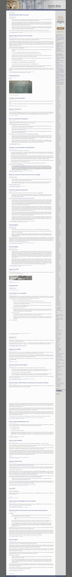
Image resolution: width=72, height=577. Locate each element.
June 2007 (57, 273)
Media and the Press (59, 354)
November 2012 (58, 209)
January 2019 (58, 136)
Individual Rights (14, 144)
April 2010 (57, 239)
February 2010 (58, 241)
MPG (27, 333)
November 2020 (58, 116)
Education (57, 327)
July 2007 (57, 272)
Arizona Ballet (15, 457)
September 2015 (58, 175)
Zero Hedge (30, 265)
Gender (57, 336)
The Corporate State (20, 221)
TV (30, 333)
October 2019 (58, 127)
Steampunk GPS (13, 285)
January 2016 (58, 171)
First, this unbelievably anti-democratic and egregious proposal (19, 124)
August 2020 (58, 119)
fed (12, 436)
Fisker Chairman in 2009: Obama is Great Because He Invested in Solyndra (28, 382)
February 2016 (58, 170)
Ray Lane (32, 417)
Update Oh (31, 170)
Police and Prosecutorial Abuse (60, 363)
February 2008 (58, 265)
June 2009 (57, 249)
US (27, 265)
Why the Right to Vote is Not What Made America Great (60, 84)
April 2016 (57, 168)
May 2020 (57, 120)
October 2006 (58, 281)
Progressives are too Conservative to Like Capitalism (60, 74)
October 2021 (58, 106)
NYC (18, 436)
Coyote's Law (58, 322)
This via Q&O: (11, 513)
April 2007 (57, 275)
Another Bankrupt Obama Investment (19, 15)
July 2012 (57, 213)
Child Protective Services (14, 71)
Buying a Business (58, 59)
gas (26, 333)
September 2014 (58, 187)
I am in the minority (34, 352)
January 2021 (58, 115)
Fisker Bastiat (24, 484)
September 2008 (58, 258)
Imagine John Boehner (26, 535)
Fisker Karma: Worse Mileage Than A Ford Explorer (22, 501)
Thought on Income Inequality (17, 98)
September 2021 (58, 107)
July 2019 (57, 130)
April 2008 (57, 263)
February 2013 (58, 206)
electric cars (13, 345)
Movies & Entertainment (15, 536)
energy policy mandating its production (31, 234)
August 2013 (58, 200)
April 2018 (57, 145)
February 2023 (58, 102)
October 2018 (58, 139)
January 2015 (58, 183)
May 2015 (57, 179)
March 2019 (57, 134)
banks (13, 265)
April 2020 (57, 121)
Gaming (57, 335)
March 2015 (57, 181)
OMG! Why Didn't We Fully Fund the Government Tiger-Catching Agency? (28, 510)
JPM (22, 265)
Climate (57, 320)
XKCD (11, 497)
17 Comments (20, 171)
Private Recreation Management (21, 72)
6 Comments (25, 221)
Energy (13, 32)
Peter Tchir (24, 265)
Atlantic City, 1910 (14, 269)
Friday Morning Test (14, 75)
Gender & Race (58, 337)
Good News (57, 339)
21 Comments (20, 32)
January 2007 (58, 278)
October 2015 (58, 174)
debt (16, 170)
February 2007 (58, 277)
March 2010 (57, 240)
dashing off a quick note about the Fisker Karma (24, 464)
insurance (24, 170)
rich (11, 105)
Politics (57, 364)
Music (57, 358)
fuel (24, 333)
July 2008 (57, 260)
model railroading (58, 356)
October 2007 (58, 269)
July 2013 (57, 201)
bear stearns (15, 265)
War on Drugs (58, 386)
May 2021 (57, 111)
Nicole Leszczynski (27, 71)
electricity (13, 333)
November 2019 (58, 126)
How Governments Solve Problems (18, 364)
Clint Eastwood (16, 535)
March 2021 (57, 113)
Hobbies (57, 343)
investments (18, 417)
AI (56, 311)
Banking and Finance (59, 314)
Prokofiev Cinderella (26, 457)
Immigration (57, 346)
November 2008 (58, 256)
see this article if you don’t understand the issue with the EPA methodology (25, 474)
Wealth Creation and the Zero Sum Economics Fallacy (60, 82)
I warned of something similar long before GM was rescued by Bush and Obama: (21, 198)
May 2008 (57, 262)
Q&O (16, 177)
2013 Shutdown (58, 308)
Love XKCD (12, 488)
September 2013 (58, 199)
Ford (16, 506)
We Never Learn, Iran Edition (60, 37)
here (49, 416)
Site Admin (57, 394)
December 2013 (58, 196)
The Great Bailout (13, 246)
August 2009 (58, 247)
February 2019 (58, 135)
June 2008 (57, 261)
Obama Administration (28, 417)
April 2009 (57, 251)
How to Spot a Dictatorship (59, 69)
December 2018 (58, 137)
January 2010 (58, 242)
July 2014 (57, 189)
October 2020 (58, 117)
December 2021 (58, 104)
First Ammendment (58, 334)
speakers (23, 436)
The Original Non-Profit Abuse (60, 38)
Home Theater (58, 344)
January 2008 (58, 266)
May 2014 (57, 191)
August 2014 (58, 188)
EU (20, 170)
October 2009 (58, 245)
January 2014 (58, 195)
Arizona (12, 457)
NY (17, 436)
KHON (23, 71)
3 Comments (18, 282)
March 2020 (57, 122)
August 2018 (58, 141)
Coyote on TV (12, 337)
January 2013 (58, 207)
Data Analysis (58, 324)
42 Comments (16, 437)
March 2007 (57, 276)
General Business (14, 72)
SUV (29, 333)
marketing (32, 484)
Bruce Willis (12, 535)
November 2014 (58, 185)
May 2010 (57, 238)
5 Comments (19, 144)
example (43, 471)
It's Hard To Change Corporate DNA (18, 190)
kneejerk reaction (18, 165)
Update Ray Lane (40, 417)
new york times (39, 535)
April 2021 (57, 112)
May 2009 (57, 250)
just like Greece (24, 166)
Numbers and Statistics (59, 359)
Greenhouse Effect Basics (59, 45)
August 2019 (58, 129)
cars (11, 333)
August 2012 (58, 212)
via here (10, 78)
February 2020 (58, 123)
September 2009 (58, 246)
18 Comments (16, 361)
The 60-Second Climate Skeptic (60, 79)
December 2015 (58, 172)
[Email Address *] (60, 25)
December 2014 (58, 184)
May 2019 (57, 132)
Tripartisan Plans (58, 384)
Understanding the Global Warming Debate (59, 50)
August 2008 (58, 259)
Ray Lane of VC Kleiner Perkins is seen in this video (17, 385)
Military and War (58, 355)
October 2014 (58, 186)
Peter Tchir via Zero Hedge (13, 249)
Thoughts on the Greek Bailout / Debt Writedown (22, 147)
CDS (14, 170)
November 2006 (58, 280)
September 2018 (58, 140)
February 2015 (58, 182)
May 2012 (57, 215)
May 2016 (57, 167)
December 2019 (58, 125)
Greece (22, 170)
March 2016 (57, 169)
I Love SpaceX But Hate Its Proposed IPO (59, 39)
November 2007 (58, 268)
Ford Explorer (22, 333)
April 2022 (57, 103)
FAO (11, 436)
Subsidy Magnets (13, 225)
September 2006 (58, 282)
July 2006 (57, 284)
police (31, 71)
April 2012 (57, 216)
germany (20, 265)
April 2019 (57, 133)
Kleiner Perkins (23, 417)
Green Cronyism (13, 539)
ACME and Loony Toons (59, 310)
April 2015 (57, 180)
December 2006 (58, 279)
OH (41, 535)
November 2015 (58, 173)
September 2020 (58, 118)
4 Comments (22, 418)
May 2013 (57, 203)
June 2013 (57, 202)
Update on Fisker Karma (15, 461)
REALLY (35, 417)
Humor (57, 345)
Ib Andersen (18, 457)
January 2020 (58, 124)
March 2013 (57, 205)
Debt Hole (18, 170)
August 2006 (58, 283)
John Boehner (32, 535)
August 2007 (58, 271)
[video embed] (20, 326)
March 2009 (57, 252)
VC (43, 417)
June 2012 (57, 214)
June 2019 (57, 131)
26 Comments (18, 186)
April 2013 (57, 204)
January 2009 (58, 254)
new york (35, 535)
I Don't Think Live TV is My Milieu (17, 293)
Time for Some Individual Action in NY (19, 421)
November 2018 (58, 138)
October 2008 (58, 257)
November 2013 (58, 197)
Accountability (58, 309)
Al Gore (12, 417)
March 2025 (57, 99)
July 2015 (57, 177)
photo (11, 281)
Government (15, 32)
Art (56, 313)
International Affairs (14, 171)
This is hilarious (11, 367)
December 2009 (58, 243)
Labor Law (57, 352)
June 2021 (57, 110)
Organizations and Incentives (60, 360)
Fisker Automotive (19, 484)
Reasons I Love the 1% (15, 109)
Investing (57, 351)
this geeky (17, 491)
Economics (57, 326)
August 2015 (58, 176)
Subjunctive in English (15, 349)
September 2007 (58, 270)
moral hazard (22, 164)
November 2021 (58, 105)
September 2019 (58, 128)
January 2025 (58, 101)
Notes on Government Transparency (18, 118)
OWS (20, 436)
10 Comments (20, 243)
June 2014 (57, 190)
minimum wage (22, 345)
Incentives (57, 347)
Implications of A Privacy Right (60, 70)
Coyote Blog (54, 6)
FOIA (12, 143)
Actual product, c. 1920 (12, 288)
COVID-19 (57, 321)
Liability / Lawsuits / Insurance (60, 353)
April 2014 (57, 192)
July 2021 (57, 109)
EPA (15, 333)
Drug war (57, 325)
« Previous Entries (11, 13)
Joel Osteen (15, 436)
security (33, 71)
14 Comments (21, 536)
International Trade (58, 350)
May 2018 (57, 144)
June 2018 (57, 143)
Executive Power (58, 332)
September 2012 (58, 211)
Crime (57, 323)
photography (13, 282)
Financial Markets (58, 333)
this (52, 113)
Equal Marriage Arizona (59, 330)
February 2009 (58, 253)
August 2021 (58, 108)
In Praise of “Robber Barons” (60, 71)
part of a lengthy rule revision (22, 131)
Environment (16, 485)
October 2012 (58, 210)
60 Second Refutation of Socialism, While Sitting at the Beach (60, 55)
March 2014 (57, 193)
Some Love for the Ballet (15, 440)
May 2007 (57, 274)
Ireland (27, 170)
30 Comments (28, 72)
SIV (26, 265)
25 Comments (16, 115)
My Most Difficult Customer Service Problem (20, 35)
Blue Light (12, 170)
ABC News (12, 177)
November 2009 (58, 244)
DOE (11, 484)
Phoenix (22, 457)
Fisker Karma (18, 333)
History (57, 342)
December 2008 (58, 255)
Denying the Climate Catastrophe (59, 44)
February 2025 (58, 100)
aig (11, 265)
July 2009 (57, 248)
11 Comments (19, 379)
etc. (56, 331)
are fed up (22, 424)
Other (12, 115)
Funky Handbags (58, 67)
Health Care (57, 341)
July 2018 (57, 142)
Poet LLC (48, 229)
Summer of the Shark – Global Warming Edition (60, 48)
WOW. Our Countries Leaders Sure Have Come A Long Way (24, 174)
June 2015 (57, 178)
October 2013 (58, 198)
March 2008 (57, 264)
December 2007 (58, 267)
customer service (20, 71)
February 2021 (58, 114)
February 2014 (58, 194)
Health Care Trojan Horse (59, 68)
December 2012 (58, 208)
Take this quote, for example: (36, 476)
